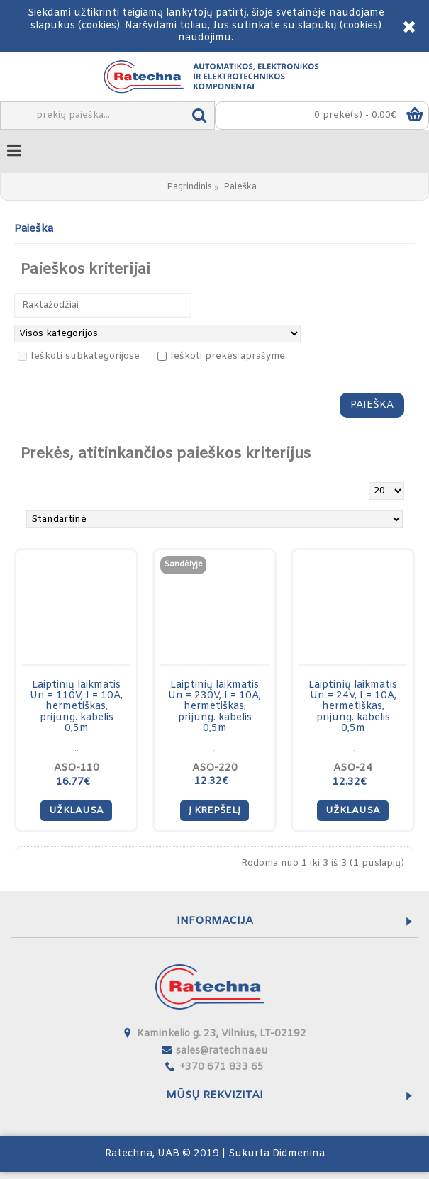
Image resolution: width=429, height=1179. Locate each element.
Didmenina (298, 1154)
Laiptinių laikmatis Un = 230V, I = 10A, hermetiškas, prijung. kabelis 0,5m (214, 707)
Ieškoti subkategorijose (79, 356)
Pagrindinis (189, 187)
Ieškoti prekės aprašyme (221, 356)
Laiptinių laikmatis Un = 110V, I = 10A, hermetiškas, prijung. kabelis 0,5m (76, 707)
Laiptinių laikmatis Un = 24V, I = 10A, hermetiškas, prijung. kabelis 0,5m (352, 707)
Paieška (240, 187)
